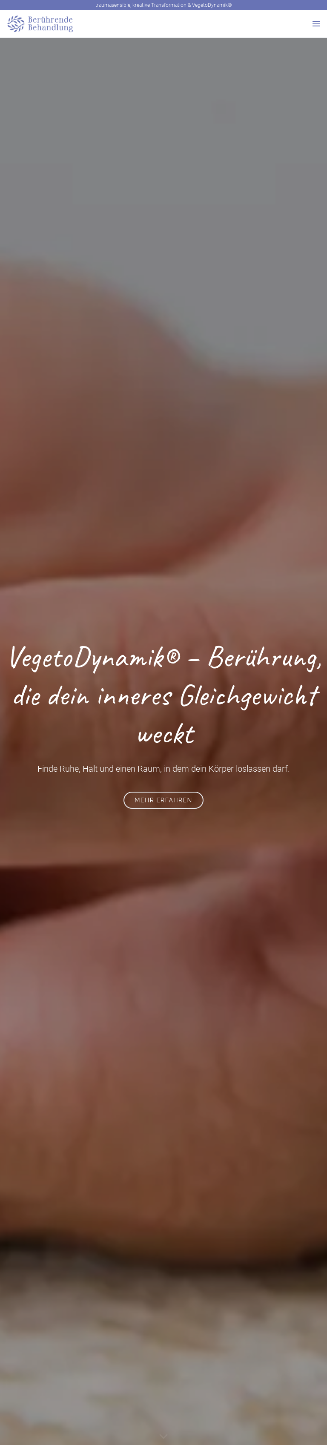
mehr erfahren (163, 800)
